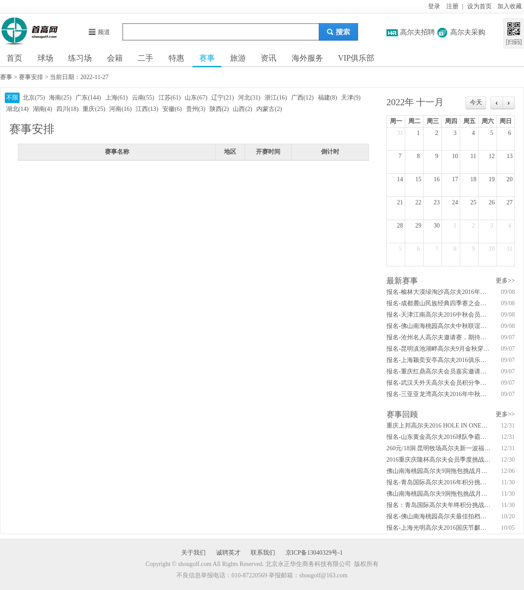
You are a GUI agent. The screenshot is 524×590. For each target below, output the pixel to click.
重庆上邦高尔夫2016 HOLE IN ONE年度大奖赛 (438, 425)
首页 (14, 58)
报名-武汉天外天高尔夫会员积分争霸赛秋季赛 (438, 383)
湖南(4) (42, 109)
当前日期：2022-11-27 (79, 77)
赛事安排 (31, 77)
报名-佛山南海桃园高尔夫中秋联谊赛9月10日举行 (438, 326)
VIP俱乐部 (356, 58)
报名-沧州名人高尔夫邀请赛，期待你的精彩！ (438, 337)
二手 (145, 58)
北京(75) (34, 97)
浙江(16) (276, 97)
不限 (12, 97)
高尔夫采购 (467, 32)
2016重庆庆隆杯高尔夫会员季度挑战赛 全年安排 (438, 459)
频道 (99, 32)
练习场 (80, 58)
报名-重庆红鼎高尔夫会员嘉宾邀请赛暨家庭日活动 (438, 371)
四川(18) (67, 109)
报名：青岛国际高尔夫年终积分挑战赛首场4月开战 (438, 505)
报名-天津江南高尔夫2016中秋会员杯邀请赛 (438, 314)
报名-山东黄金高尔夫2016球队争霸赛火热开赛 (438, 437)
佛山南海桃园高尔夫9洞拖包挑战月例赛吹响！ (438, 493)
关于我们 (193, 552)
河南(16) (120, 109)
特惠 (176, 58)
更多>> (505, 280)
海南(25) (60, 97)
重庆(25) (94, 109)
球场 (45, 58)
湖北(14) (17, 109)
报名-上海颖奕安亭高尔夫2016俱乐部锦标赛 (438, 360)
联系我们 (263, 552)
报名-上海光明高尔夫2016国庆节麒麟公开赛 (438, 527)
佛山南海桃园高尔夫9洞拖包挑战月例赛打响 (438, 471)
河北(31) (249, 97)
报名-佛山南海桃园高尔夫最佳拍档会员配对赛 (438, 516)
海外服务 (307, 58)
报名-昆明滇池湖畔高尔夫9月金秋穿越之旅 (438, 348)
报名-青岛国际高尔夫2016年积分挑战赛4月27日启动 (438, 482)
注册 (452, 6)
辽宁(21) (222, 97)
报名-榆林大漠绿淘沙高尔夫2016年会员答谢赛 (438, 292)
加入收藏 (509, 6)
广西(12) (302, 97)
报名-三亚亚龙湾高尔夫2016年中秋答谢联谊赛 (438, 394)
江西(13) (147, 109)
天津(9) (350, 97)
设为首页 (479, 6)
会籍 (115, 58)
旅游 (238, 58)
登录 (434, 6)
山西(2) (242, 109)
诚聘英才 (228, 552)
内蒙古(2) (269, 109)
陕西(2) (219, 109)
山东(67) (196, 97)
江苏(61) (170, 97)
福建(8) (327, 97)
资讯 (268, 58)
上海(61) (116, 97)
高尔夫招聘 (417, 32)
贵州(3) (195, 109)
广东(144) (88, 97)
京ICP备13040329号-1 (314, 552)
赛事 (207, 58)
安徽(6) (172, 109)
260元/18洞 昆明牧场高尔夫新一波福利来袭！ (438, 448)
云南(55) (143, 97)
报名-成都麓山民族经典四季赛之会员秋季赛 (438, 303)
